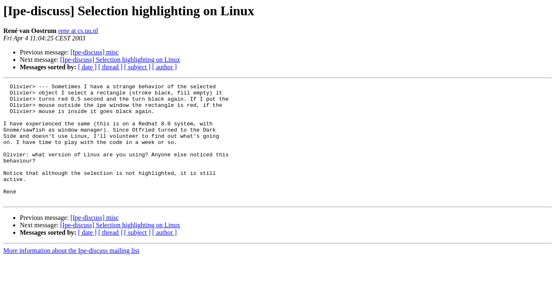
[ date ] (87, 67)
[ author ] (164, 67)
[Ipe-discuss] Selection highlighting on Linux (120, 59)
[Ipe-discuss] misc (95, 52)
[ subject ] (137, 67)
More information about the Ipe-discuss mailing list (71, 274)
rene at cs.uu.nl (78, 30)
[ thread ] (110, 67)
